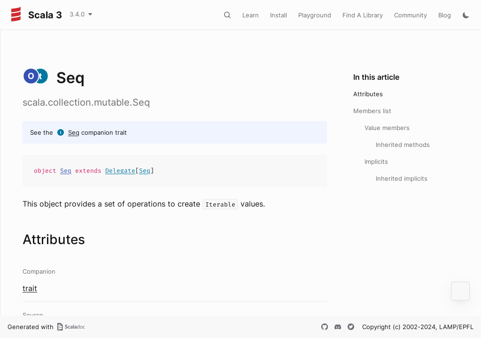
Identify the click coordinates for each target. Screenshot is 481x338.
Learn (250, 15)
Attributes (368, 94)
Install (278, 15)
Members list (372, 111)
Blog (444, 15)
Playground (314, 15)
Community (410, 15)
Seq (73, 132)
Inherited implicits (401, 178)
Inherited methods (403, 144)
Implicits (376, 161)
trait (30, 288)
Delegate (120, 171)
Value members (387, 127)
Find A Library (362, 15)
